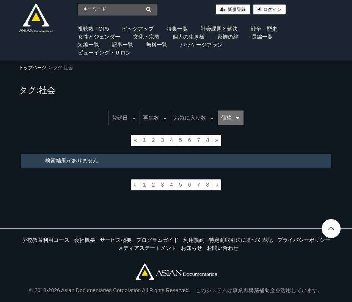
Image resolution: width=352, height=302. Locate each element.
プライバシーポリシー (303, 240)
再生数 (155, 118)
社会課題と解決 (219, 29)
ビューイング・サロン (104, 53)
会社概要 (84, 240)
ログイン (272, 9)
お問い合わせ (223, 248)
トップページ (32, 67)
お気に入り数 (194, 118)
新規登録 (237, 9)
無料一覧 (156, 45)
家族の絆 (228, 37)
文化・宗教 (146, 37)
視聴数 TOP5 (93, 29)
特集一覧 (177, 29)
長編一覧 (262, 37)
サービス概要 (116, 240)
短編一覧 (88, 45)
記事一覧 (122, 45)
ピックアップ (138, 29)
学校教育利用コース (45, 240)
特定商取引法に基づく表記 (241, 240)
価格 (230, 118)
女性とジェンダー (99, 37)
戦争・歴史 (264, 29)
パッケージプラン (201, 45)
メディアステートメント (147, 248)
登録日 (123, 118)
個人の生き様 (188, 37)
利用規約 (193, 240)
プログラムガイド (157, 240)
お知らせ (191, 248)
